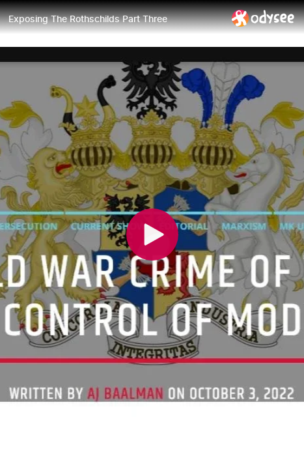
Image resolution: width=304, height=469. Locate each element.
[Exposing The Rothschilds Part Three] (115, 19)
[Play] (152, 234)
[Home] (263, 18)
